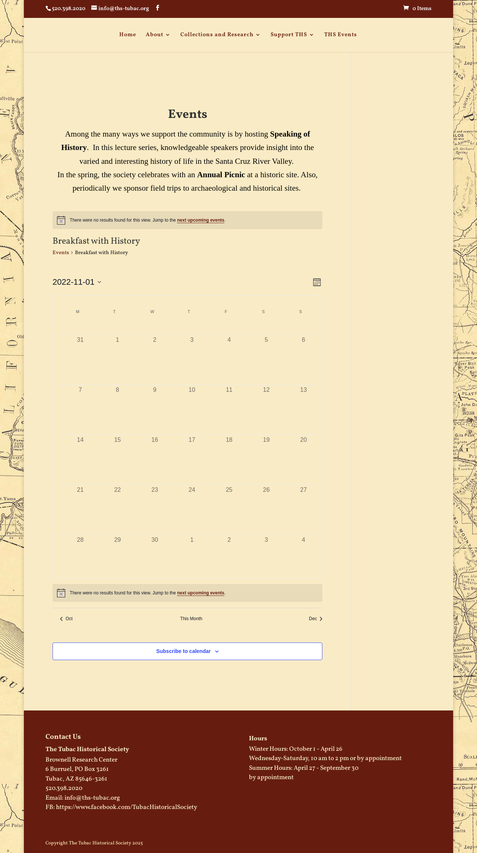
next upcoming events (200, 220)
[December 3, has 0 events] (266, 553)
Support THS (289, 35)
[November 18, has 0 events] (229, 453)
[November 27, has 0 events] (303, 503)
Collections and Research (216, 35)
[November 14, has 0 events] (80, 453)
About (154, 35)
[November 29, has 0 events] (117, 553)
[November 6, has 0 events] (303, 353)
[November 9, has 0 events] (154, 403)
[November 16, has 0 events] (154, 453)
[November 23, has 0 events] (154, 503)
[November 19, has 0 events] (266, 453)
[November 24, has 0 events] (192, 503)
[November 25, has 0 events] (229, 503)
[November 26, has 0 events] (266, 503)
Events (61, 252)
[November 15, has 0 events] (117, 453)
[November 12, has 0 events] (266, 403)
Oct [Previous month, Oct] (66, 618)
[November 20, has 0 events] (303, 453)
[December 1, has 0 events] (192, 553)
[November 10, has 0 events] (192, 403)
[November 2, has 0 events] (154, 353)
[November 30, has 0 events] (154, 553)
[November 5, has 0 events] (266, 353)
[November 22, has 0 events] (117, 503)
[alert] (187, 220)
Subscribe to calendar (183, 651)
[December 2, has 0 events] (229, 553)
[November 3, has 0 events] (192, 353)
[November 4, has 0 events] (229, 353)
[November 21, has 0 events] (80, 503)
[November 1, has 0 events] (117, 353)
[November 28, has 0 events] (80, 553)
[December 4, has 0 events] (303, 553)
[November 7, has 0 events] (80, 403)
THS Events (340, 35)
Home (127, 35)
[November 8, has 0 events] (117, 403)
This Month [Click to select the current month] (191, 618)
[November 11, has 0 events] (229, 403)
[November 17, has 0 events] (192, 453)
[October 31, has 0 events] (80, 353)
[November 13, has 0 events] (303, 403)
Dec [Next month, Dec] (315, 618)
